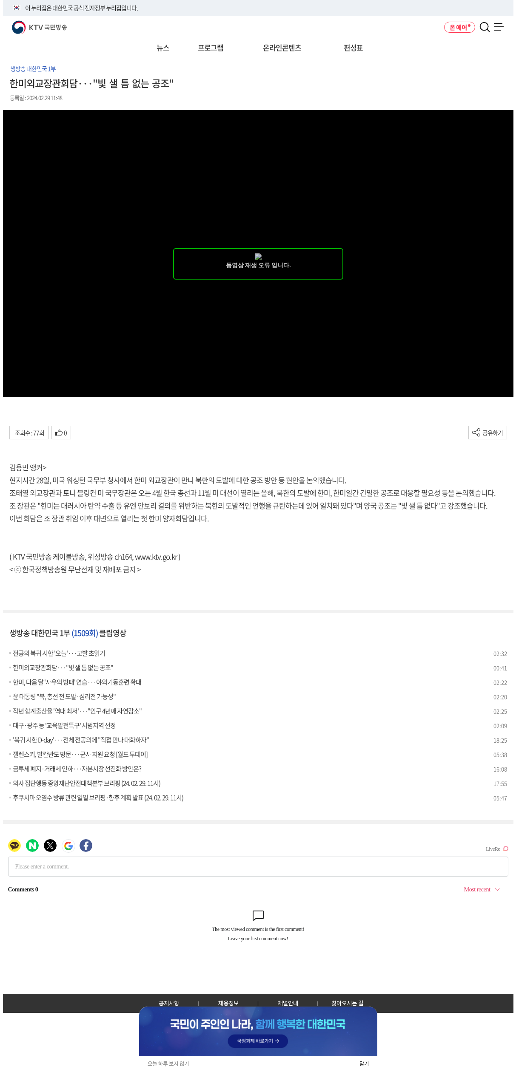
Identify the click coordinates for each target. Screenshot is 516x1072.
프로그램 (210, 47)
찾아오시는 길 (347, 1003)
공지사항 (169, 1003)
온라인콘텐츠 (282, 47)
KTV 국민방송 (27, 24)
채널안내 (288, 1003)
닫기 (364, 1064)
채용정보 (228, 1003)
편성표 (353, 47)
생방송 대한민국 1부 (33, 68)
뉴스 (163, 47)
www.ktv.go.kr (156, 556)
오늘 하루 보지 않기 (168, 1064)
